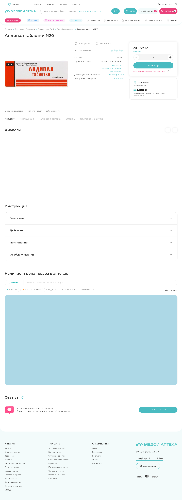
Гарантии (52, 463)
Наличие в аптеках (50, 119)
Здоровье (9, 456)
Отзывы (70, 119)
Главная (8, 29)
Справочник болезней (58, 460)
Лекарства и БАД (46, 29)
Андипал (118, 79)
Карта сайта (53, 478)
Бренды (8, 490)
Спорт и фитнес (12, 467)
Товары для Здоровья (25, 29)
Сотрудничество (56, 471)
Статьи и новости (56, 456)
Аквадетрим (84, 11)
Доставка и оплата (56, 448)
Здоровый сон (11, 478)
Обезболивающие (65, 29)
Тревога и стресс (13, 475)
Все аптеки (97, 452)
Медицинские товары (15, 463)
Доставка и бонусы (91, 119)
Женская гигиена (13, 482)
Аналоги (10, 119)
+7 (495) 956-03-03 (164, 4)
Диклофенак (95, 11)
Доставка (63, 4)
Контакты (76, 4)
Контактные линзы (13, 486)
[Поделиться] (103, 43)
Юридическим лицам (58, 467)
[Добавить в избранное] (83, 43)
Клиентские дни (12, 452)
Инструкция (27, 119)
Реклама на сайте (56, 475)
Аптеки (37, 4)
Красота (8, 460)
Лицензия (50, 4)
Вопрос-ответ (54, 452)
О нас (94, 448)
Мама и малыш (12, 471)
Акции (8, 448)
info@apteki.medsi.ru (149, 458)
